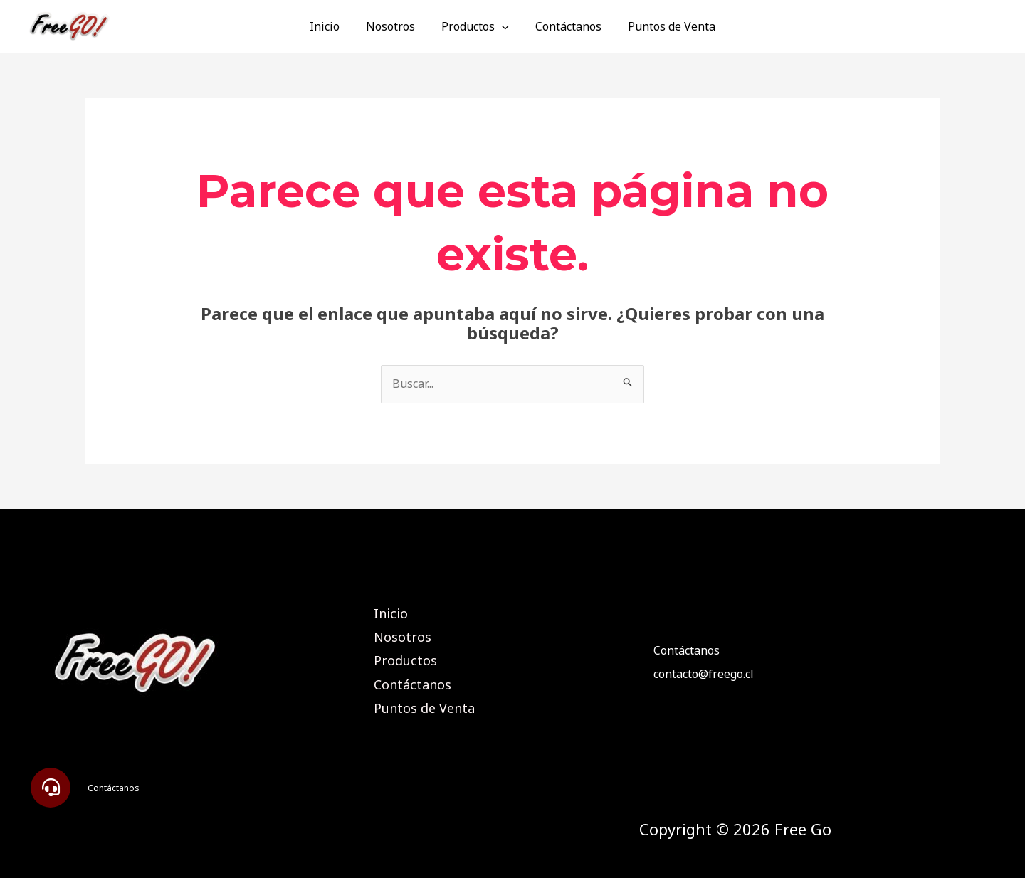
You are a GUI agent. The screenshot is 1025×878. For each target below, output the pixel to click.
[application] (502, 26)
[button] (50, 788)
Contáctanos (565, 26)
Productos (475, 26)
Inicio (332, 26)
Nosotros (394, 26)
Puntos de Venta (664, 26)
